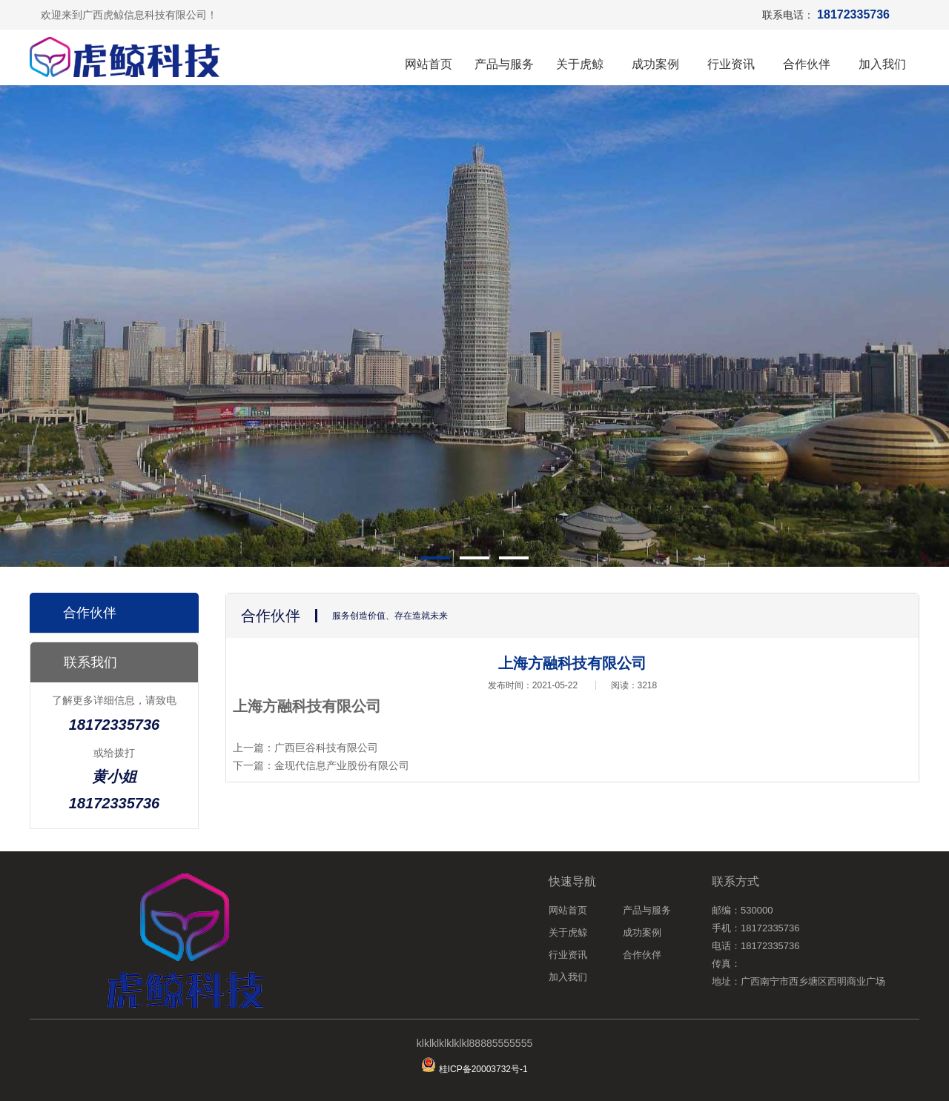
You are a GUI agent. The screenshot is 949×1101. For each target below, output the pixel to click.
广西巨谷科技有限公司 (326, 748)
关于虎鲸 (580, 64)
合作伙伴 (806, 64)
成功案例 (655, 64)
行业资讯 (731, 64)
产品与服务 (504, 64)
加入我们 (882, 64)
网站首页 (428, 64)
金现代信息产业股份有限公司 (341, 765)
